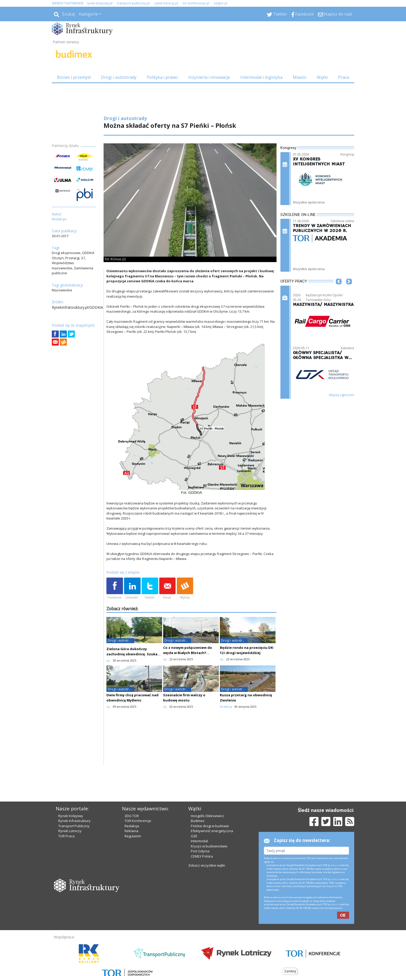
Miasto (299, 77)
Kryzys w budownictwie (209, 846)
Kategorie (88, 14)
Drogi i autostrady (118, 77)
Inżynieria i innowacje (209, 77)
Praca (343, 77)
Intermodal (199, 841)
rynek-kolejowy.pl (99, 3)
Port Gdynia (200, 851)
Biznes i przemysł (74, 77)
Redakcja (132, 826)
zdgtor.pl (220, 3)
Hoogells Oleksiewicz (207, 815)
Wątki (322, 77)
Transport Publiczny (74, 826)
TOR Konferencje (138, 820)
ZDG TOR (132, 815)
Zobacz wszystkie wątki (206, 865)
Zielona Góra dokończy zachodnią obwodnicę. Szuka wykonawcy (131, 654)
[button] (339, 289)
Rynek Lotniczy (70, 830)
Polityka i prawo (162, 77)
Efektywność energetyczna (212, 830)
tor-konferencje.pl (196, 3)
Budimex (198, 820)
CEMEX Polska (202, 856)
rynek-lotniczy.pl (166, 3)
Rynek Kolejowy (70, 815)
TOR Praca (66, 836)
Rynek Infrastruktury (74, 820)
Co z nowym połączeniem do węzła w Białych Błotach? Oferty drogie (187, 652)
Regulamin (133, 836)
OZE (194, 836)
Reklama (131, 830)
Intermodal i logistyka (261, 77)
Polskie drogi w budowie (210, 826)
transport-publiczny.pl (133, 3)
